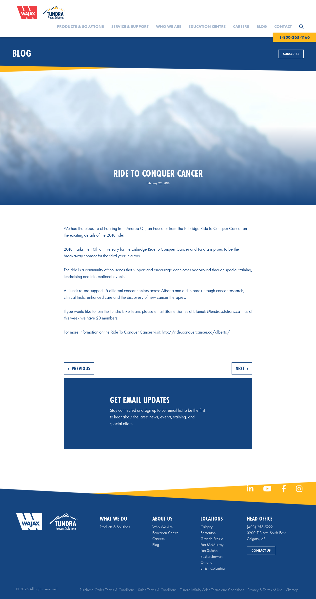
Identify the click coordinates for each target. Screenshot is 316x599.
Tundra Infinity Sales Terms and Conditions (212, 589)
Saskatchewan (211, 556)
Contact (283, 26)
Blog (262, 26)
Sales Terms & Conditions (157, 589)
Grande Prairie (211, 538)
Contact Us (261, 550)
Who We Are (168, 26)
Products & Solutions (80, 26)
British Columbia (212, 568)
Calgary (206, 526)
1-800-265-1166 (294, 37)
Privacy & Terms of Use (265, 589)
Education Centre (207, 26)
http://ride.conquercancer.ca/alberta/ (196, 332)
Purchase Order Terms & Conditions (107, 589)
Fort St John (209, 550)
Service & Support (130, 26)
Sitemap (292, 589)
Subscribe (291, 54)
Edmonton (208, 532)
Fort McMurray (211, 544)
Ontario (206, 562)
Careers (241, 26)
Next (242, 368)
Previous (79, 368)
